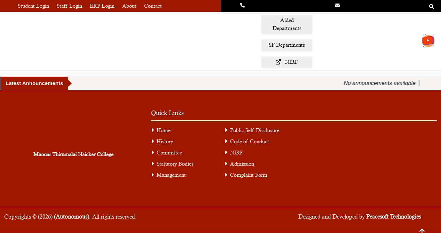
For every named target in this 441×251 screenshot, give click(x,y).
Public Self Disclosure (254, 130)
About (129, 6)
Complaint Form (246, 175)
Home (164, 130)
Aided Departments (287, 24)
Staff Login (69, 6)
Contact (153, 6)
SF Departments (287, 45)
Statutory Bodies (175, 164)
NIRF (287, 62)
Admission (239, 164)
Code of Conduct (249, 141)
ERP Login (102, 6)
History (165, 141)
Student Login (33, 6)
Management (168, 175)
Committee (169, 152)
